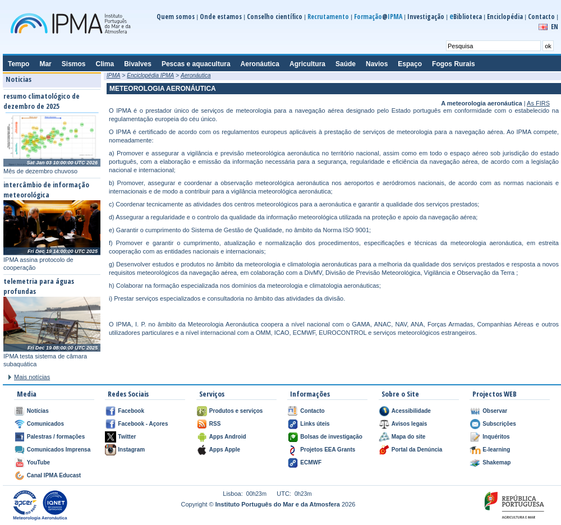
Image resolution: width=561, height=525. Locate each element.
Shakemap (496, 462)
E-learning (496, 449)
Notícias (38, 411)
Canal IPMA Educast (54, 475)
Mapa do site (409, 437)
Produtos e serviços (236, 411)
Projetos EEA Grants (327, 449)
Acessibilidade (411, 411)
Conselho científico (274, 16)
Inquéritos (495, 437)
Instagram (131, 449)
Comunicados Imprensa (58, 449)
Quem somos (176, 16)
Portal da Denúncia (417, 449)
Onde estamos (221, 16)
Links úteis (314, 424)
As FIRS (538, 103)
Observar (494, 411)
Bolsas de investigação (331, 437)
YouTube (38, 462)
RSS (215, 424)
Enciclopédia (505, 16)
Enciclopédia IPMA (150, 75)
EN (554, 26)
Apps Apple (224, 449)
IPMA (113, 75)
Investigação (425, 16)
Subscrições (499, 424)
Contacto (541, 16)
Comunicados (45, 424)
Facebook (131, 411)
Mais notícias (32, 377)
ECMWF (310, 462)
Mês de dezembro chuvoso (40, 171)
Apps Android (227, 437)
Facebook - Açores (143, 424)
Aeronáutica (195, 75)
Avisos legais (409, 424)
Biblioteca (465, 16)
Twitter (127, 437)
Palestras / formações (56, 437)
